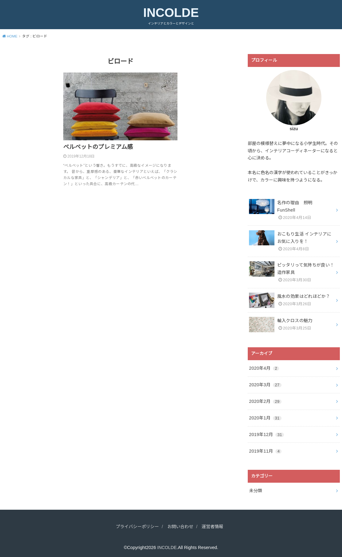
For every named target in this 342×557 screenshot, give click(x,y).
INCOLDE (170, 13)
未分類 (255, 487)
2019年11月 (265, 447)
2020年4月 (264, 366)
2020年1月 (265, 415)
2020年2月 (265, 399)
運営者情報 (215, 523)
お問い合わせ (181, 523)
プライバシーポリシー (135, 523)
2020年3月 (265, 382)
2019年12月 (266, 431)
